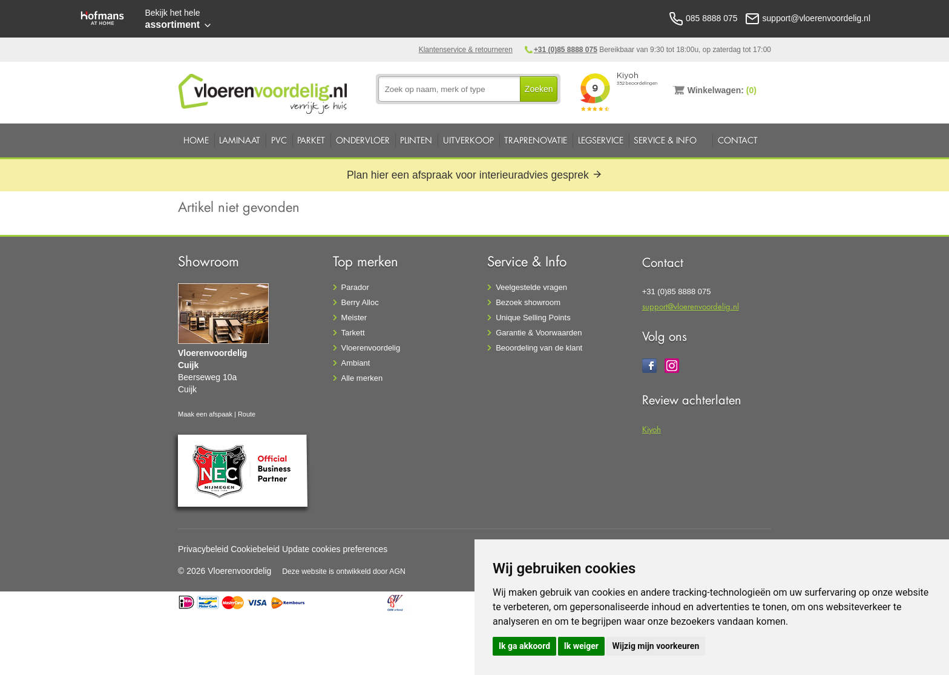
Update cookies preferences (334, 549)
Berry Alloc (360, 302)
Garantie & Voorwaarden (539, 332)
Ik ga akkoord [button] (524, 646)
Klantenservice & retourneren (466, 49)
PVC (279, 140)
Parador (355, 287)
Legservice (600, 140)
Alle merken (362, 378)
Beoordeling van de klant (539, 347)
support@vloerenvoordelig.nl (690, 306)
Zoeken (539, 89)
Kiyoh (651, 429)
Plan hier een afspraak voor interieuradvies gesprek (474, 175)
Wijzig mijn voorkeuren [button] (655, 646)
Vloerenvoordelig (371, 347)
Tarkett (353, 332)
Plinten (416, 140)
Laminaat (239, 140)
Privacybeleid (203, 549)
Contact (738, 140)
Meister (354, 317)
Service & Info (665, 140)
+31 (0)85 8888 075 (565, 49)
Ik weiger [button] (581, 646)
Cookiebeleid (255, 549)
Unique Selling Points (533, 317)
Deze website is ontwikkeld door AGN (344, 571)
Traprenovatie (535, 140)
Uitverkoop (468, 140)
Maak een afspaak (205, 414)
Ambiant (355, 362)
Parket (311, 140)
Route (246, 414)
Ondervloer (363, 140)
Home (196, 140)
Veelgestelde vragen (531, 287)
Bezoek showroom (528, 302)
